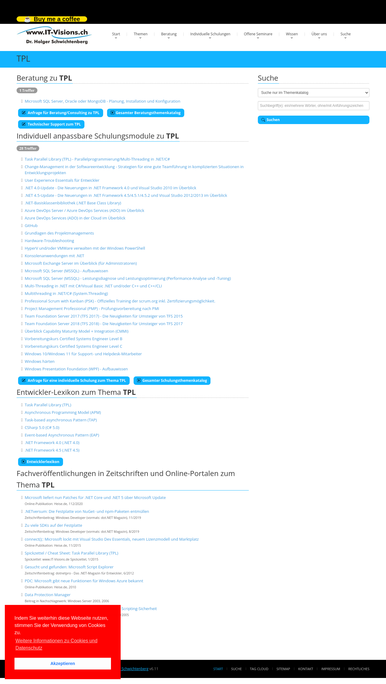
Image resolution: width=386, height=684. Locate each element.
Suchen (270, 119)
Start (116, 34)
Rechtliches (358, 668)
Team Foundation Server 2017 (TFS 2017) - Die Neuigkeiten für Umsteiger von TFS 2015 (104, 316)
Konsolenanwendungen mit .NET (54, 255)
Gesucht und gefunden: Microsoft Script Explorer (69, 567)
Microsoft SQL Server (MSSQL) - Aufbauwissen (66, 270)
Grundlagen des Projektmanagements (59, 233)
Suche (345, 34)
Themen (140, 34)
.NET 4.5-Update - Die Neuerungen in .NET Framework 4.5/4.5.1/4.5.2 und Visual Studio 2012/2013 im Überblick (126, 195)
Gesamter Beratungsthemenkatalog (146, 112)
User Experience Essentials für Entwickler (62, 180)
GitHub (31, 225)
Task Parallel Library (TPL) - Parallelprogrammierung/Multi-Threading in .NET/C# (97, 159)
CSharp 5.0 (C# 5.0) (42, 427)
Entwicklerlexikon (40, 461)
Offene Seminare (258, 34)
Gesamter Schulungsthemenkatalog (172, 380)
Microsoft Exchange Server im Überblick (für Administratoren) (81, 263)
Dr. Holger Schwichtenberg (125, 668)
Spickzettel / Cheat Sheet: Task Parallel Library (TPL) (71, 553)
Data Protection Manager (48, 594)
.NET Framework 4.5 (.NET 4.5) (52, 450)
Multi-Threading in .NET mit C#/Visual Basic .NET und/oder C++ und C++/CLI (93, 286)
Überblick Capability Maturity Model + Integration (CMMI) (76, 331)
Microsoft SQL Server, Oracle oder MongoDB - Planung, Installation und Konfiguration (102, 101)
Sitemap (283, 668)
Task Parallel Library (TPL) (48, 405)
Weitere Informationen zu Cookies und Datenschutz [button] (56, 644)
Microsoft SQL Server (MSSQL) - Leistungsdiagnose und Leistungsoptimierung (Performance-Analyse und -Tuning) (128, 278)
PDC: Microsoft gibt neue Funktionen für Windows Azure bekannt (84, 580)
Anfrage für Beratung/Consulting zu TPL (61, 112)
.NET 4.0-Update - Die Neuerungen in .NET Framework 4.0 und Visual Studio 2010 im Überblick (110, 187)
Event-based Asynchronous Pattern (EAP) (62, 435)
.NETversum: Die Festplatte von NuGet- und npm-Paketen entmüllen (87, 511)
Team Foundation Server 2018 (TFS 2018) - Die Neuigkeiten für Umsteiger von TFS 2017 (104, 323)
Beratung (169, 34)
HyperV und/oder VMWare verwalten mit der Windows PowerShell (85, 248)
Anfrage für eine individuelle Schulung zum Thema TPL (74, 380)
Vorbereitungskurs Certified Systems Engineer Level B (73, 338)
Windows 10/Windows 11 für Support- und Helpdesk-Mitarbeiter (83, 353)
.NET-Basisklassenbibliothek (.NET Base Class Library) (73, 203)
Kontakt (305, 668)
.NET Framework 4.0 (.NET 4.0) (52, 442)
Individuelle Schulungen (210, 34)
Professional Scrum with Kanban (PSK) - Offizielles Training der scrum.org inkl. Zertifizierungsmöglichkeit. (120, 301)
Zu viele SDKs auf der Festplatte (53, 525)
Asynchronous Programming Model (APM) (63, 412)
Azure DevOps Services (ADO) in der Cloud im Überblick (75, 218)
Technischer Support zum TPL (51, 124)
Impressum (330, 668)
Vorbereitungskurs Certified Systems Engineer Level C (73, 346)
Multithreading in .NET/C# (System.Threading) (66, 293)
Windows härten (40, 361)
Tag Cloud (259, 668)
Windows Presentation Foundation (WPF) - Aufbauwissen (76, 369)
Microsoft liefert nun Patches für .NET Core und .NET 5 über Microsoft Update (95, 497)
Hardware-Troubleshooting (49, 240)
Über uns (319, 34)
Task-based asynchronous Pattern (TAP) (61, 420)
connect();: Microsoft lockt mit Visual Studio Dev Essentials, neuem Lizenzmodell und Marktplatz (112, 539)
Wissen (292, 34)
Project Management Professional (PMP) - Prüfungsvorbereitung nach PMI (92, 308)
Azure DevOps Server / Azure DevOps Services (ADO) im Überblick (84, 210)
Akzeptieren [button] (62, 663)
